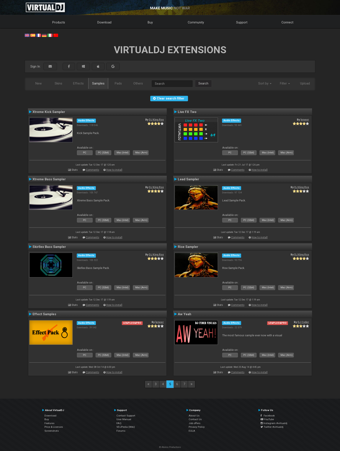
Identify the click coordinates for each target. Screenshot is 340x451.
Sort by (264, 83)
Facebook (268, 415)
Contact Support (125, 415)
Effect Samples (44, 314)
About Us (194, 415)
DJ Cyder (303, 322)
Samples (98, 83)
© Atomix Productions (170, 447)
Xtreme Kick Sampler (49, 112)
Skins (58, 83)
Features (49, 423)
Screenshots (51, 430)
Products (58, 22)
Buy (150, 22)
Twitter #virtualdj (272, 426)
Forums (120, 430)
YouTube (267, 419)
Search (203, 83)
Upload (305, 83)
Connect (287, 22)
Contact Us (195, 419)
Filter (285, 83)
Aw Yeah (184, 314)
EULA (192, 430)
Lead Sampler (188, 179)
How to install (114, 169)
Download (104, 22)
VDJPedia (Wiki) (125, 426)
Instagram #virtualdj (274, 423)
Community (196, 22)
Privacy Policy (197, 426)
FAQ (118, 423)
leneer (305, 119)
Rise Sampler (188, 247)
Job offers (194, 423)
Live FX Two (187, 112)
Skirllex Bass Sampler (49, 247)
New (38, 83)
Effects (78, 83)
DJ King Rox (156, 119)
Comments (92, 169)
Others (138, 83)
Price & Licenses (53, 426)
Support (241, 22)
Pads (118, 83)
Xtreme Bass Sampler (49, 179)
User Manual (123, 419)
